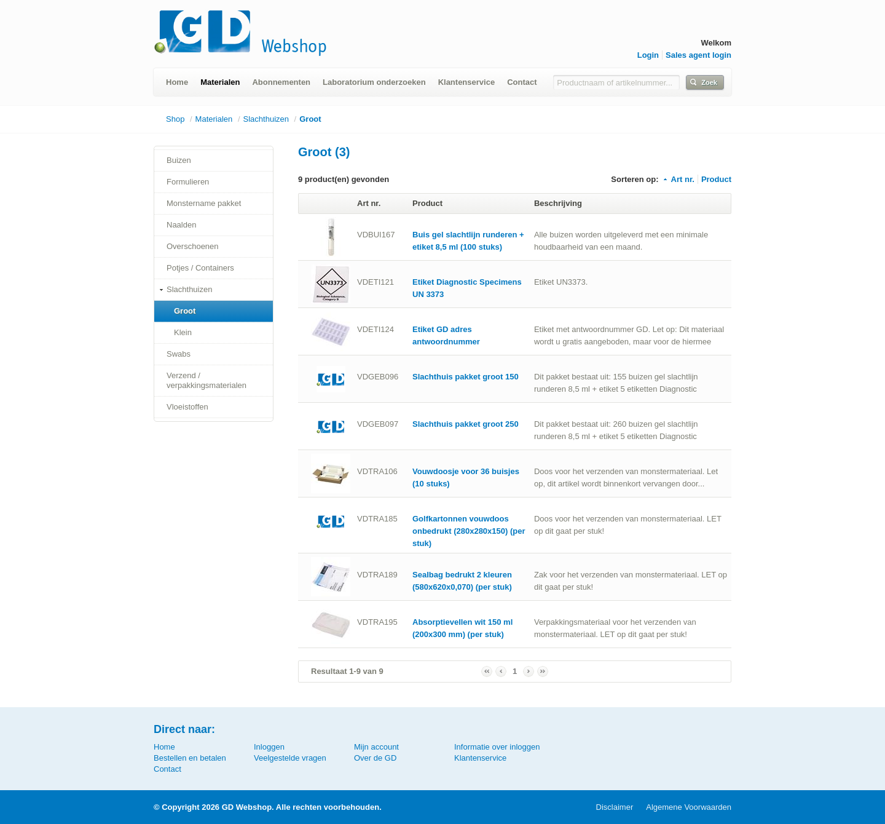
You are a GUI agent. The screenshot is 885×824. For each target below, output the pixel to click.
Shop (175, 119)
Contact (522, 82)
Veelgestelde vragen (290, 758)
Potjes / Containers (200, 267)
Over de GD (375, 758)
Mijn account (376, 746)
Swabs (179, 354)
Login (648, 55)
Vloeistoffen (187, 406)
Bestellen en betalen (190, 758)
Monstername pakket (204, 203)
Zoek (709, 82)
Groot (310, 119)
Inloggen (269, 746)
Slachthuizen (266, 119)
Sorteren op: (634, 179)
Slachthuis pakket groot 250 (465, 424)
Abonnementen (281, 82)
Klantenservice (466, 82)
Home (177, 82)
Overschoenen (193, 246)
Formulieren (188, 181)
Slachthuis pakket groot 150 (465, 376)
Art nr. (678, 179)
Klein (183, 332)
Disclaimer (615, 807)
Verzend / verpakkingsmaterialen (206, 380)
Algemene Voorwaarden (688, 807)
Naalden (181, 224)
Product (716, 179)
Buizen (179, 160)
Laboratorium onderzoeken (374, 82)
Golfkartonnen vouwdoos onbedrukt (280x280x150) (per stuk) (468, 531)
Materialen (220, 82)
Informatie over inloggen (497, 746)
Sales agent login (698, 55)
